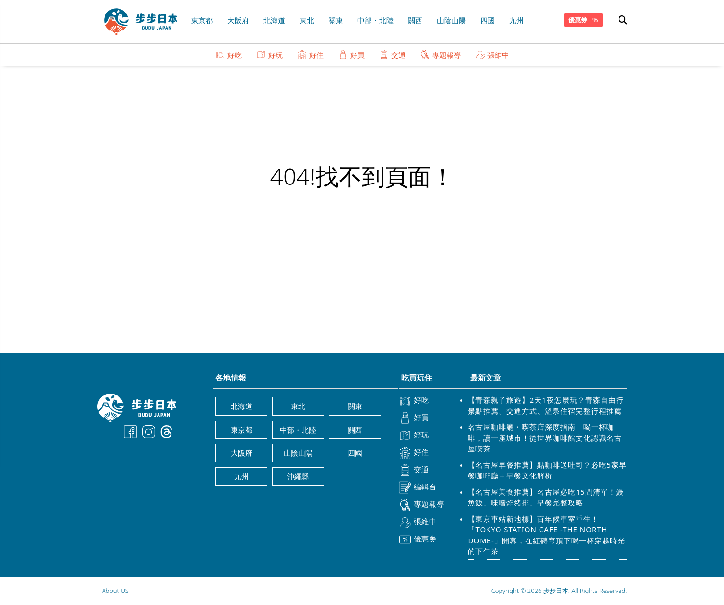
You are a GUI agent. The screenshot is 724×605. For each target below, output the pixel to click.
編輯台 (418, 487)
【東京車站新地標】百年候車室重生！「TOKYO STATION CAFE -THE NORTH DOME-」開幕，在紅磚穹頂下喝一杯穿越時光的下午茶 (546, 535)
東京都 (202, 20)
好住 (310, 55)
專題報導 (440, 55)
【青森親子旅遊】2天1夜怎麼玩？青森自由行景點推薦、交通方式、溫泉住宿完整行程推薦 (545, 405)
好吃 (228, 55)
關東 (336, 20)
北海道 (274, 20)
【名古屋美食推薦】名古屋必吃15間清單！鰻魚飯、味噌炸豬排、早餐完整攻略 (545, 497)
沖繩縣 (298, 476)
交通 (392, 55)
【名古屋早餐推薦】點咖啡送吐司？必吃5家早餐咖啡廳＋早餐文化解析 (547, 470)
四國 (487, 20)
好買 (351, 55)
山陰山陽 (451, 20)
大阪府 (238, 20)
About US (115, 590)
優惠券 (577, 19)
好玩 (269, 55)
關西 (415, 20)
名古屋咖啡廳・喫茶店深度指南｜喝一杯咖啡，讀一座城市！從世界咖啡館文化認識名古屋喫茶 (545, 437)
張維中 (492, 55)
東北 (307, 20)
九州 (516, 20)
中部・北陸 (375, 20)
